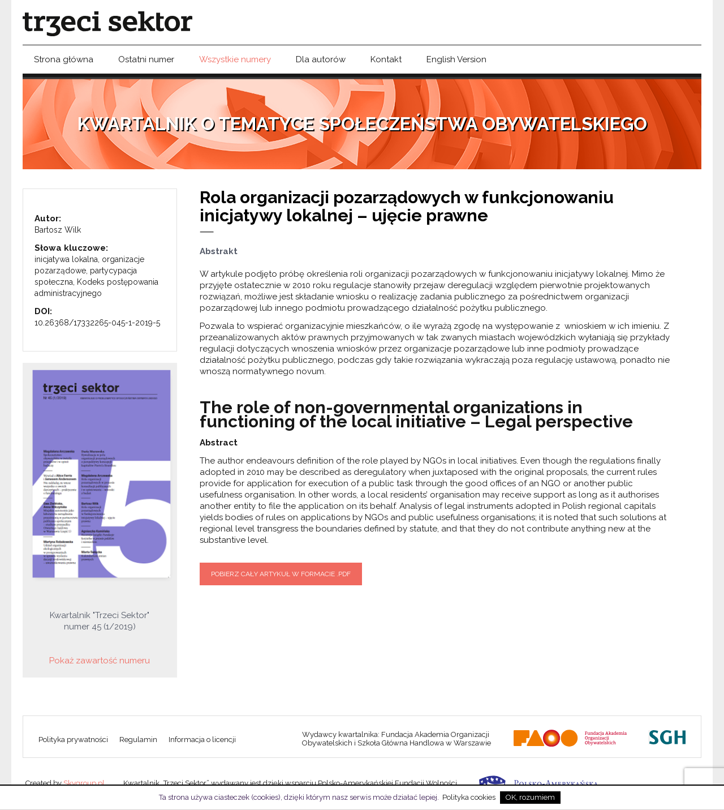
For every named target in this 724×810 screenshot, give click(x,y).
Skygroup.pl (84, 783)
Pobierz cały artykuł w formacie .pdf (281, 574)
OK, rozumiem (530, 797)
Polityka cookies (468, 797)
